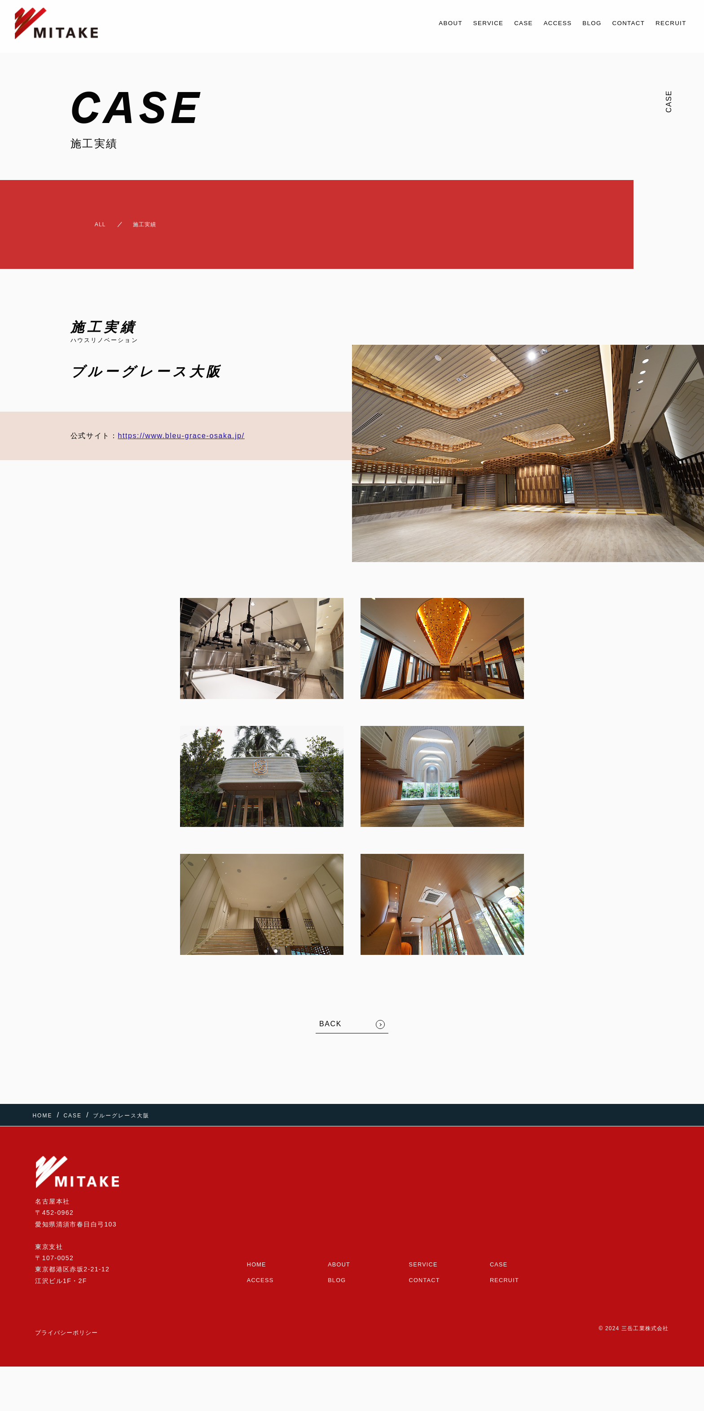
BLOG (577, 23)
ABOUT (416, 23)
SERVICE (459, 23)
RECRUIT (667, 23)
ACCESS (538, 23)
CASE (499, 23)
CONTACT (618, 23)
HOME (257, 1249)
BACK (330, 1016)
